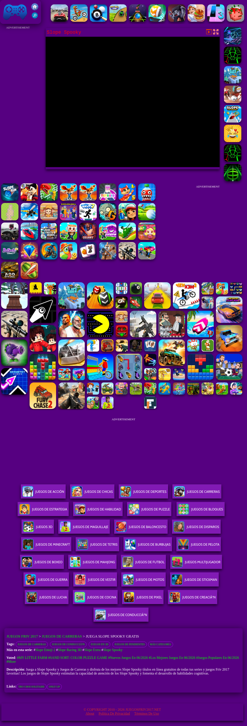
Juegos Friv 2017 (15, 12)
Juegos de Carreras (62, 636)
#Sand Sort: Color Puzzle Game (77, 658)
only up (54, 686)
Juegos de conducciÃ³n (68, 644)
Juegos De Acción (43, 493)
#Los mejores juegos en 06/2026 (172, 658)
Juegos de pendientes (129, 644)
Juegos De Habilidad (98, 511)
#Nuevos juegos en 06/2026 (128, 658)
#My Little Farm (32, 658)
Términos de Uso (146, 713)
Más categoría (160, 644)
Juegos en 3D (99, 644)
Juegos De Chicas (92, 493)
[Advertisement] (18, 95)
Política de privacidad (114, 713)
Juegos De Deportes (143, 493)
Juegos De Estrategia (43, 511)
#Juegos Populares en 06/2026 (217, 658)
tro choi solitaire (31, 686)
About (89, 713)
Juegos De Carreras (197, 493)
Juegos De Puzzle (149, 511)
